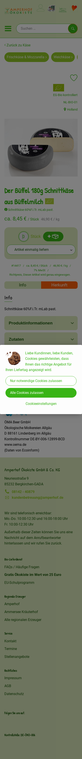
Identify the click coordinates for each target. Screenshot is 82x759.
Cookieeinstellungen (41, 404)
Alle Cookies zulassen (27, 393)
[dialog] (41, 379)
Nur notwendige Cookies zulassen (36, 381)
